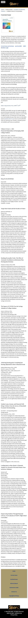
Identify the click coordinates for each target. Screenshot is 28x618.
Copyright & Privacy (14, 595)
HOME (2, 9)
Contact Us (14, 591)
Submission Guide (14, 587)
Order (14, 571)
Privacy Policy (14, 615)
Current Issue (14, 575)
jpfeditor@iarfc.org (9, 118)
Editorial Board (14, 583)
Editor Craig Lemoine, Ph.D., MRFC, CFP (10, 105)
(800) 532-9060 (10, 613)
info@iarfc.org (18, 613)
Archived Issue (14, 579)
